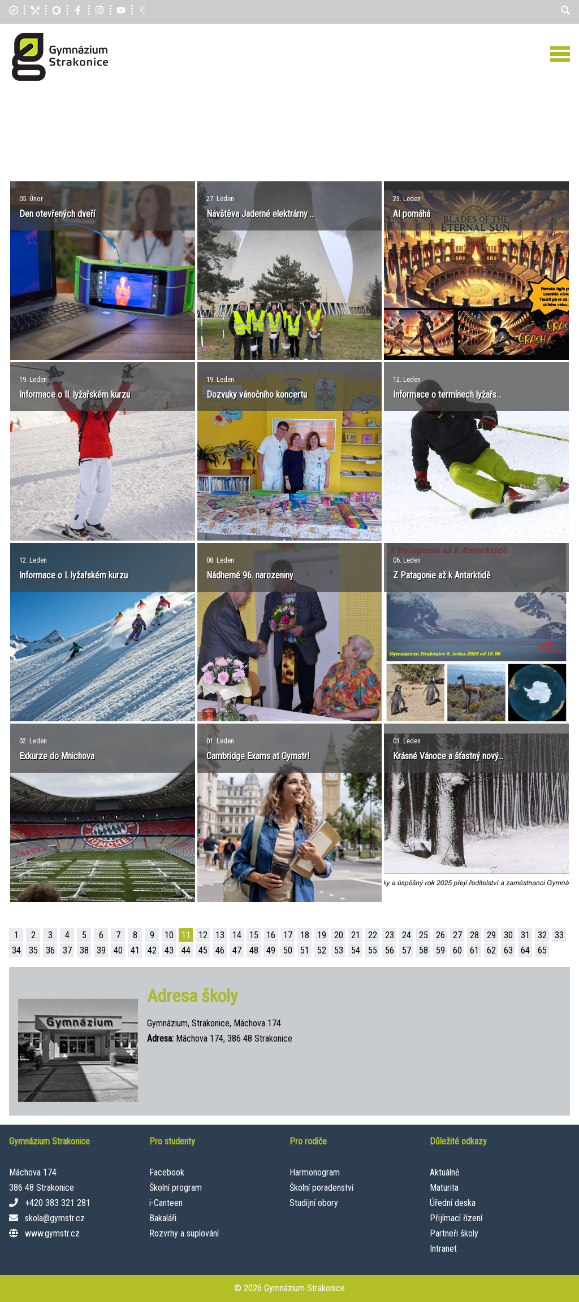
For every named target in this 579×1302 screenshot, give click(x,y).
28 (474, 935)
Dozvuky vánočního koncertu (256, 394)
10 (169, 935)
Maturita (444, 1187)
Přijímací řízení (456, 1218)
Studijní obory (314, 1203)
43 (169, 950)
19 (321, 935)
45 (203, 950)
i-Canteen (166, 1203)
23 (389, 935)
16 (270, 935)
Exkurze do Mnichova (56, 756)
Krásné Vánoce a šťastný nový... (448, 756)
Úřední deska (453, 1203)
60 (457, 950)
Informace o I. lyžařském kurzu (73, 575)
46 (219, 950)
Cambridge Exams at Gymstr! (257, 756)
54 (355, 950)
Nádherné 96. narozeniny (249, 575)
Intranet (443, 1248)
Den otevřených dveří (57, 213)
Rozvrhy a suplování (184, 1233)
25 (423, 935)
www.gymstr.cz (52, 1233)
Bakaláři (162, 1218)
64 (525, 950)
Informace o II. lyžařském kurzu (74, 394)
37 (67, 950)
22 (372, 935)
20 (338, 935)
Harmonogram (315, 1172)
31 (525, 935)
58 (423, 950)
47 (236, 950)
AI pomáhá (411, 213)
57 (406, 950)
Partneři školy (454, 1233)
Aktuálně (445, 1172)
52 (321, 950)
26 (440, 935)
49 (270, 950)
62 (491, 950)
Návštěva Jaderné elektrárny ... (260, 213)
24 (406, 935)
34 (16, 950)
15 (253, 935)
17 (287, 935)
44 (186, 950)
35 (33, 950)
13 (219, 935)
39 (101, 950)
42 (152, 950)
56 (389, 950)
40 (118, 950)
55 (372, 950)
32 (542, 935)
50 (287, 950)
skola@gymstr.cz (55, 1218)
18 (304, 935)
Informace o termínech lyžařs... (447, 394)
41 (135, 950)
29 (491, 935)
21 (355, 935)
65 (542, 950)
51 (304, 950)
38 (84, 950)
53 (338, 950)
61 (474, 950)
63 (508, 950)
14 (236, 935)
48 (253, 950)
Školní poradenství (321, 1187)
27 (457, 935)
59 (440, 950)
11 (186, 935)
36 (50, 950)
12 (203, 935)
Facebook (166, 1172)
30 (508, 935)
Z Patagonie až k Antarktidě (442, 575)
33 (559, 935)
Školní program (175, 1187)
